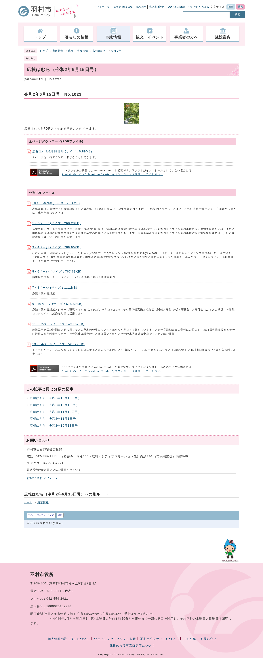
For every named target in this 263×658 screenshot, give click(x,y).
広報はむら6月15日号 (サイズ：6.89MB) (59, 151)
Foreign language (123, 6)
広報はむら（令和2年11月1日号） (54, 418)
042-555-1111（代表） (57, 590)
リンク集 (189, 638)
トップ (43, 50)
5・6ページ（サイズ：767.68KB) (54, 271)
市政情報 (58, 50)
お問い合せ (209, 638)
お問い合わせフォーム (43, 478)
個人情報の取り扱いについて (69, 638)
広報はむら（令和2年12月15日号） (55, 398)
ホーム (28, 502)
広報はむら (99, 50)
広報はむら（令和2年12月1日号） (54, 405)
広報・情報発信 (78, 50)
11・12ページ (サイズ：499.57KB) (56, 324)
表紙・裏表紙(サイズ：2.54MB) (53, 203)
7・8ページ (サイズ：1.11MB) (52, 287)
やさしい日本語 (176, 6)
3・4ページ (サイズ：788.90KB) (54, 247)
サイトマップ (102, 6)
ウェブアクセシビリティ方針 (115, 638)
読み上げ (141, 6)
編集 (60, 515)
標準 (230, 6)
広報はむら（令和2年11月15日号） (55, 411)
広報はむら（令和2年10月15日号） (55, 425)
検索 (237, 14)
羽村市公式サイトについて (159, 638)
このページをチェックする (41, 515)
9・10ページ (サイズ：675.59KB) (55, 303)
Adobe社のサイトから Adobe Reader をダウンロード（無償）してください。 (112, 174)
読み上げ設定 (156, 6)
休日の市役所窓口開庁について (132, 645)
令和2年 (116, 50)
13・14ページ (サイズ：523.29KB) (56, 344)
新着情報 (43, 502)
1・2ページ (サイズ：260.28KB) (54, 223)
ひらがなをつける (198, 6)
